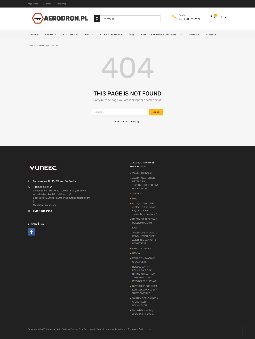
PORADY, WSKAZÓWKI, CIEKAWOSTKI (161, 34)
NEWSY (194, 34)
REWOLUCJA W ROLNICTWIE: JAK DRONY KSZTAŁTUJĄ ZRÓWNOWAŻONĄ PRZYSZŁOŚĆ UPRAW (144, 274)
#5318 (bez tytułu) (142, 172)
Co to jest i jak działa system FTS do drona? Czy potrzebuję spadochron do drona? (144, 209)
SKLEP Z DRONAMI (111, 34)
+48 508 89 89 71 (187, 18)
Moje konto (32, 4)
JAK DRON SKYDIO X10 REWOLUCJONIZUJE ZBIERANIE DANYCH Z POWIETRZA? (144, 238)
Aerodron (137, 193)
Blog (134, 198)
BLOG (88, 34)
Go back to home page (127, 121)
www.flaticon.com (142, 329)
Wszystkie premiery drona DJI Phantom (143, 312)
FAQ (131, 34)
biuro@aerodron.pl (43, 210)
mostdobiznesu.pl (141, 248)
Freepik (123, 329)
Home (30, 45)
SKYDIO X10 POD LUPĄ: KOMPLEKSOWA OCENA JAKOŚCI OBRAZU (145, 290)
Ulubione (47, 4)
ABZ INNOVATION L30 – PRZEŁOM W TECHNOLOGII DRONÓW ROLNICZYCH (145, 183)
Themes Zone (76, 329)
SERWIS (50, 34)
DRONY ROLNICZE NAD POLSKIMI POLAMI (144, 221)
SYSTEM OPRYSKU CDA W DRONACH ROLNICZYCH (145, 302)
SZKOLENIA (70, 34)
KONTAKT (211, 34)
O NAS (34, 34)
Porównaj (61, 4)
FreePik (100, 329)
